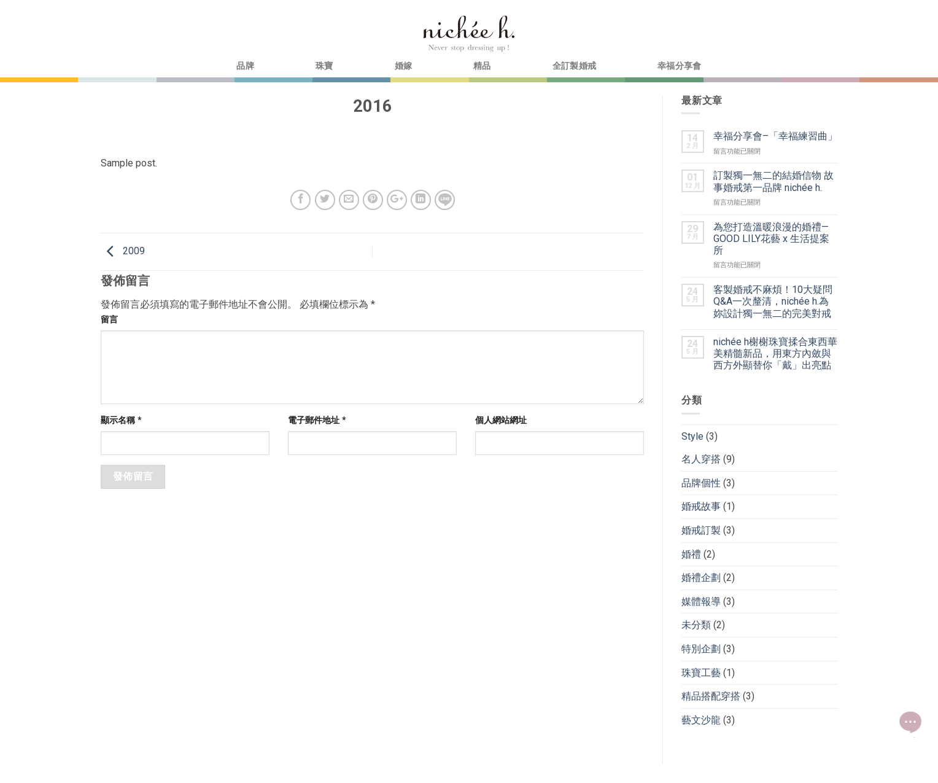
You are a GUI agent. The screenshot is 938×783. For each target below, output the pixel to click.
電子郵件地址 (317, 420)
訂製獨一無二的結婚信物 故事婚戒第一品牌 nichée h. (773, 181)
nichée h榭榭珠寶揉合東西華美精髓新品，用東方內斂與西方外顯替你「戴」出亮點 (775, 353)
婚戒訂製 (701, 530)
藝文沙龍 (701, 720)
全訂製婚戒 (574, 66)
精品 (482, 66)
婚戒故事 (701, 506)
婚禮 (691, 554)
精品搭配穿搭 (710, 696)
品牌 (245, 66)
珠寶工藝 (701, 673)
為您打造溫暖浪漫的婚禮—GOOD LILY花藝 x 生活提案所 (771, 238)
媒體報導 (701, 601)
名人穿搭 (701, 459)
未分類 (696, 625)
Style (692, 436)
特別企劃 (701, 649)
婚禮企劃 (701, 577)
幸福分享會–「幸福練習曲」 (775, 136)
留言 (109, 319)
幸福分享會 (679, 66)
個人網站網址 (501, 420)
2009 (123, 251)
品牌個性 (701, 483)
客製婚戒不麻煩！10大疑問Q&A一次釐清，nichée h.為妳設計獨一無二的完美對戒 (772, 301)
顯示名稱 (121, 420)
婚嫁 (404, 66)
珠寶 (324, 66)
